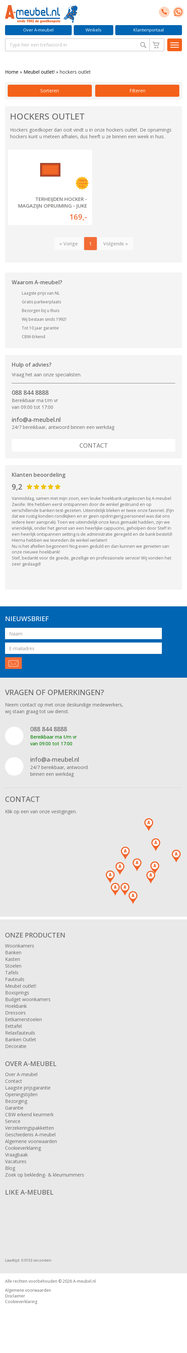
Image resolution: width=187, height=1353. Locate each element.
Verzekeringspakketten (29, 1128)
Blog (10, 1168)
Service (12, 1121)
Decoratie (15, 1046)
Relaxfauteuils (20, 1033)
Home (11, 72)
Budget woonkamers (28, 999)
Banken (13, 952)
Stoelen (13, 966)
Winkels (93, 30)
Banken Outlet (20, 1039)
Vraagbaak (16, 1154)
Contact (93, 445)
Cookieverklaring (23, 1148)
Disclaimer (15, 1296)
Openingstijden (21, 1094)
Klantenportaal (148, 30)
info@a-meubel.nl (36, 420)
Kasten (12, 959)
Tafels (11, 972)
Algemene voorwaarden (31, 1141)
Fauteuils (14, 979)
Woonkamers (19, 946)
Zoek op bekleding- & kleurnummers (44, 1175)
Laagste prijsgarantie (28, 1087)
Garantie (14, 1108)
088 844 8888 (30, 392)
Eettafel (13, 1026)
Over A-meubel (38, 30)
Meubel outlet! (39, 72)
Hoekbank (16, 1006)
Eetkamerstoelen (23, 1019)
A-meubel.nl (84, 1281)
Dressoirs (15, 1012)
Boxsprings (17, 992)
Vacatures (15, 1161)
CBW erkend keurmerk (29, 1114)
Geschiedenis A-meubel (30, 1134)
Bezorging (16, 1101)
